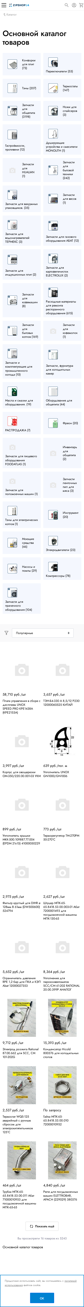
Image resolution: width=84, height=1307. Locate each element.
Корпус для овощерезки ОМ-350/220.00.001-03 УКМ (22, 774)
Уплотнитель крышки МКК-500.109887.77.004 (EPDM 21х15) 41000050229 (21, 839)
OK (42, 1298)
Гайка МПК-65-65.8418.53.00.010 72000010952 (55, 1120)
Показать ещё (42, 1226)
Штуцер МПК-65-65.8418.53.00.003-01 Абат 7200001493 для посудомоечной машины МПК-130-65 (61, 911)
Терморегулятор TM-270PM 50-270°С (61, 837)
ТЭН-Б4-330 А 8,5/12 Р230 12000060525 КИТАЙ (61, 703)
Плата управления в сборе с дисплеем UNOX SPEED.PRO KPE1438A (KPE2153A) (21, 707)
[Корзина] (81, 5)
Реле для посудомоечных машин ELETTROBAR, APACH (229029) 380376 (60, 1196)
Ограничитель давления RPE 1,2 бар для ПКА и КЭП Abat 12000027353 (22, 982)
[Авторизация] (74, 5)
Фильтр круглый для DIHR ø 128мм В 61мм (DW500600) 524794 (21, 907)
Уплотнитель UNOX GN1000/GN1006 (56, 774)
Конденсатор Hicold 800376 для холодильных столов (61, 1053)
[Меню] (3, 5)
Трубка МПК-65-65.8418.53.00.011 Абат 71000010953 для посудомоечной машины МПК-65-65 (19, 1199)
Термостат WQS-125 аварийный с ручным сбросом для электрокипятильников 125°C (18, 1124)
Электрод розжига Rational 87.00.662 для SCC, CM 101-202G (21, 1053)
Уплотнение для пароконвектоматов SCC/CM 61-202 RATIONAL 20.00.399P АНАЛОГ (61, 984)
